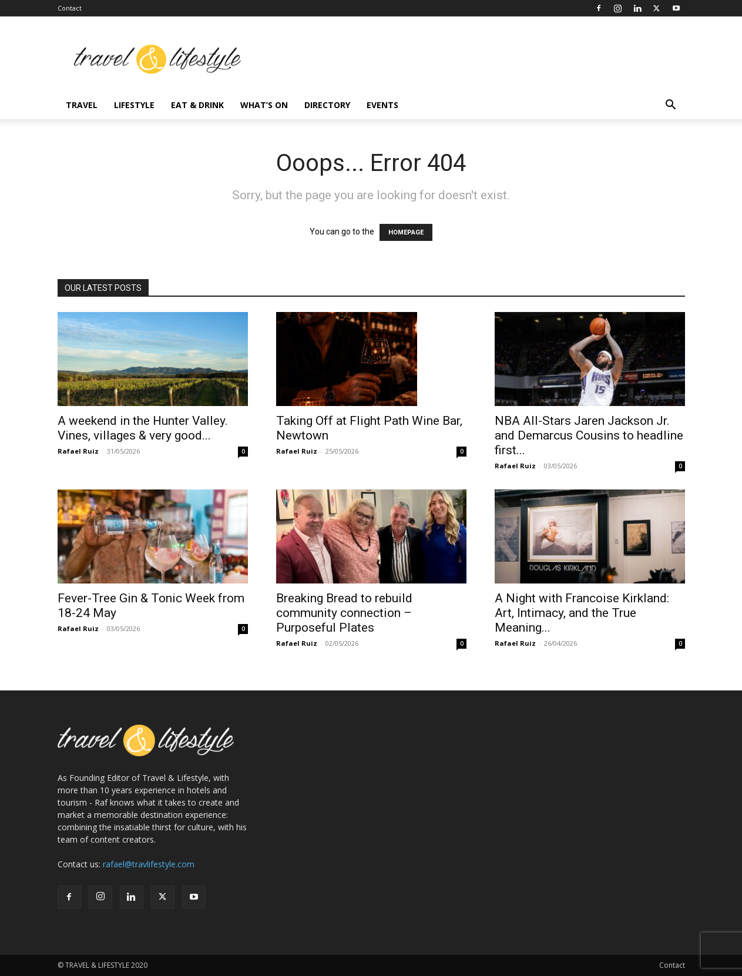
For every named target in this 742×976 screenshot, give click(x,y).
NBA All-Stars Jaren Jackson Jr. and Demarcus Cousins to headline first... (589, 435)
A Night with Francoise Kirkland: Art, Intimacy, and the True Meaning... (582, 613)
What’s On (264, 104)
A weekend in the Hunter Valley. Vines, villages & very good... (143, 428)
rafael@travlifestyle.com (148, 864)
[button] (671, 106)
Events (382, 104)
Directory (327, 104)
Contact (70, 8)
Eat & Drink (197, 104)
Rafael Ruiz (78, 451)
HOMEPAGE (406, 232)
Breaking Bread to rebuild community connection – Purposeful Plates (344, 613)
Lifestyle (134, 104)
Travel (82, 104)
